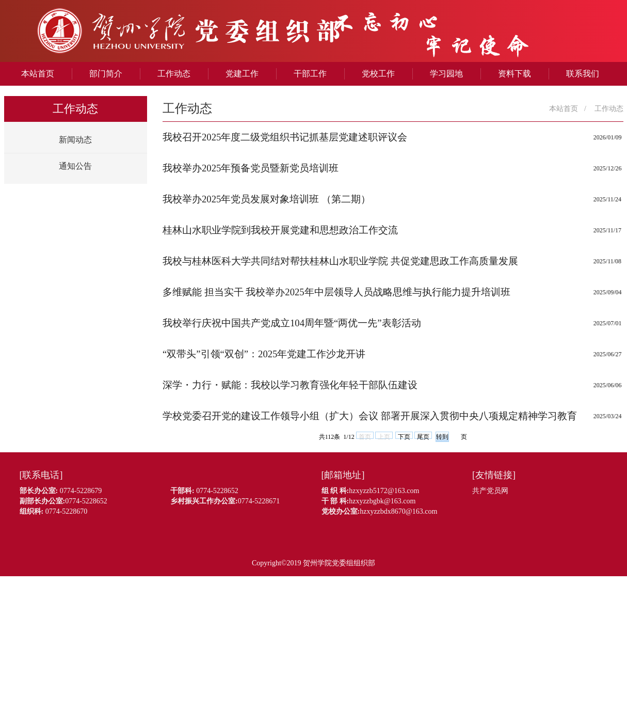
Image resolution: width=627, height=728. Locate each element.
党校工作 (378, 73)
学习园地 (446, 73)
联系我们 (582, 73)
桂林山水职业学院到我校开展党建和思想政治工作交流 (280, 230)
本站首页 (37, 73)
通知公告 (75, 166)
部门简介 (105, 73)
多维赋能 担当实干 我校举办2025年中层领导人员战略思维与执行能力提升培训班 (336, 292)
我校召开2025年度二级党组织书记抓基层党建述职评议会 (285, 137)
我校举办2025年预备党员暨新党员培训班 (251, 168)
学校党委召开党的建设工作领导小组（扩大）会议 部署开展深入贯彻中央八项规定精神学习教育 (370, 415)
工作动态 (173, 73)
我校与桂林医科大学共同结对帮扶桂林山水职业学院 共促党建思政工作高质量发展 (340, 261)
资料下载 (514, 73)
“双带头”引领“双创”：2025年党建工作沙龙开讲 (264, 354)
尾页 (423, 436)
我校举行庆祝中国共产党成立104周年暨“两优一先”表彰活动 (292, 323)
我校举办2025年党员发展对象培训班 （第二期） (267, 199)
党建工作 (242, 73)
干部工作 (310, 73)
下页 (404, 436)
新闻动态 (75, 139)
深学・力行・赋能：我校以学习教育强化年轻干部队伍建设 (290, 384)
